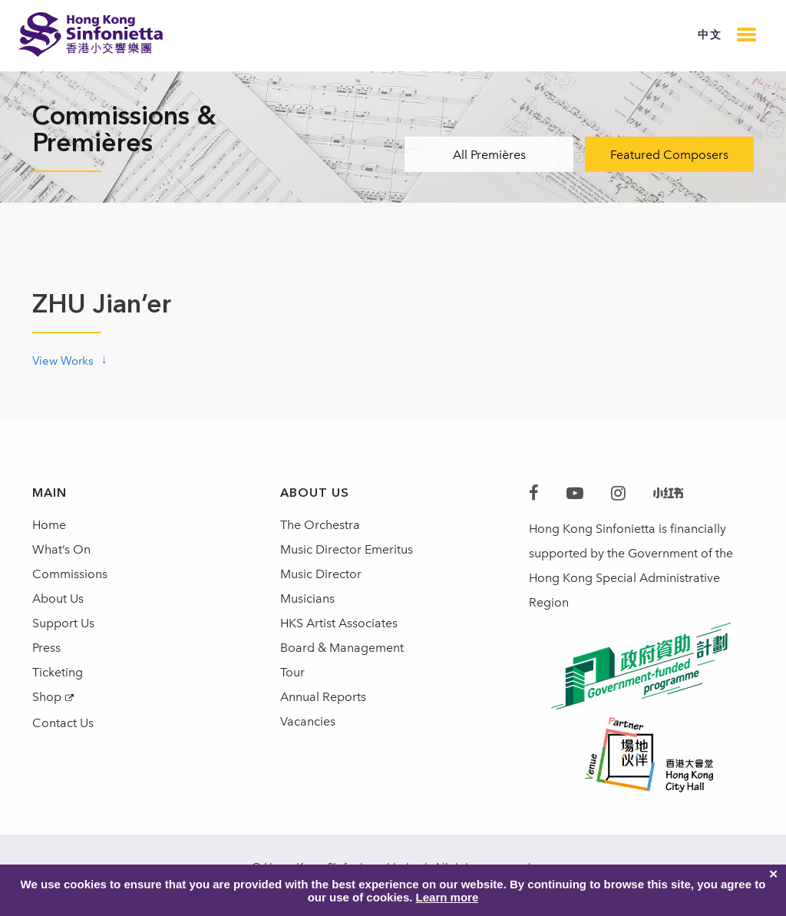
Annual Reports (323, 696)
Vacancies (307, 721)
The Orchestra (320, 525)
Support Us (63, 623)
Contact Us (63, 723)
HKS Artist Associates (339, 623)
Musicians (307, 598)
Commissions (69, 574)
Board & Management (342, 647)
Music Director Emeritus (346, 549)
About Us (58, 598)
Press (46, 647)
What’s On (61, 549)
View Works (63, 361)
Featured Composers (669, 154)
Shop (46, 696)
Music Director (321, 574)
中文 (710, 34)
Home (49, 525)
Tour (292, 672)
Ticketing (57, 672)
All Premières (489, 154)
